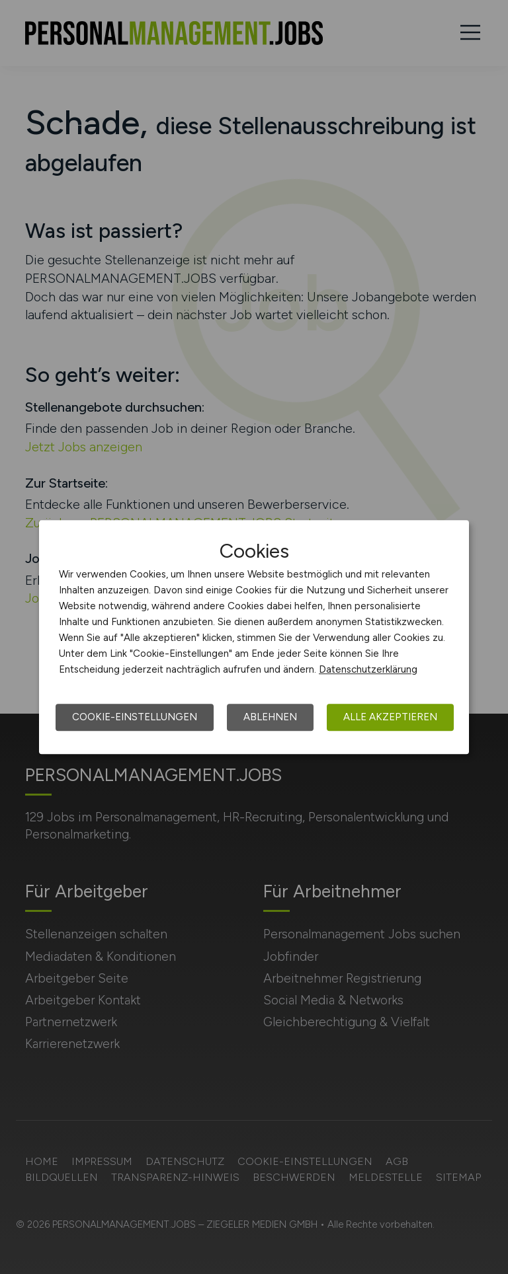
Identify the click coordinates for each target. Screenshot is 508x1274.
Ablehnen (270, 717)
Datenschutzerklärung (368, 669)
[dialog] (254, 637)
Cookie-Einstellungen (134, 717)
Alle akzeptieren (390, 717)
